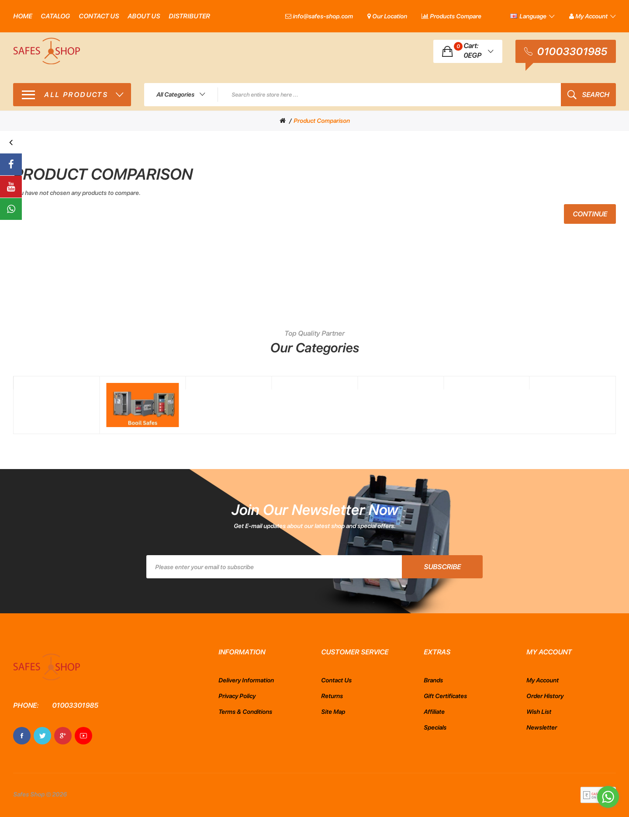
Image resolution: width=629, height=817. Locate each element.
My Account (542, 680)
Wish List (538, 711)
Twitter (42, 735)
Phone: (25, 705)
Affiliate (434, 711)
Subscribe (442, 567)
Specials (435, 727)
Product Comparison (322, 120)
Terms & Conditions (245, 711)
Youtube (83, 735)
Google (63, 735)
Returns (332, 695)
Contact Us (336, 680)
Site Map (333, 711)
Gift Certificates (445, 695)
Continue (590, 214)
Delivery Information (246, 680)
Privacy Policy (237, 695)
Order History (544, 695)
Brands (433, 680)
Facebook (22, 735)
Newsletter (541, 727)
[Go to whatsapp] (608, 797)
